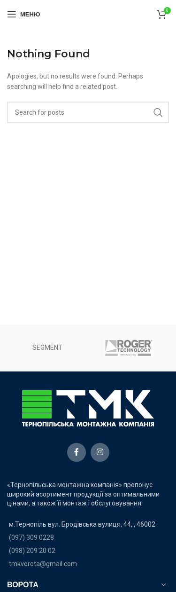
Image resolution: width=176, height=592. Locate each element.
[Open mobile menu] (23, 14)
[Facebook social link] (76, 452)
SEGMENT (47, 347)
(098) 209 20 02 (32, 550)
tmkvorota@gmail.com (43, 564)
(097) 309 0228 (31, 537)
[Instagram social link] (100, 452)
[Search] (88, 112)
